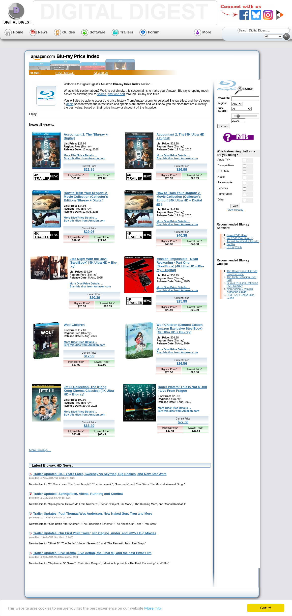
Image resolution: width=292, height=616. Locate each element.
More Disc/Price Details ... (80, 155)
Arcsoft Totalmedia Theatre (243, 241)
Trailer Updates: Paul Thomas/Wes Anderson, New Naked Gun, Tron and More (92, 513)
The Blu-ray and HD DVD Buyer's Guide (242, 273)
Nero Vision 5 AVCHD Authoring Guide (240, 290)
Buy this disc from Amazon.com (84, 158)
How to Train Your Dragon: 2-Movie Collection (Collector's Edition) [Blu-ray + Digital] (86, 196)
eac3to (231, 244)
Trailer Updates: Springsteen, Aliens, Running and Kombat (78, 494)
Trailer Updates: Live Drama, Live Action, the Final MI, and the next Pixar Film (92, 553)
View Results (235, 209)
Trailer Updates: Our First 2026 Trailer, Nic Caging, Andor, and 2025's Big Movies (94, 533)
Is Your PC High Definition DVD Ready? (242, 284)
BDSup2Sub (234, 247)
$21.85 (89, 169)
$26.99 (181, 169)
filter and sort (116, 94)
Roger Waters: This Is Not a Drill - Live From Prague (182, 388)
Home (13, 32)
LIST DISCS (64, 73)
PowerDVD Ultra (237, 235)
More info (152, 608)
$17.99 (89, 356)
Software (93, 32)
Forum (149, 32)
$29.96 (89, 232)
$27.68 (183, 422)
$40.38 (181, 235)
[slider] (238, 115)
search (101, 94)
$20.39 (94, 298)
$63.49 (89, 426)
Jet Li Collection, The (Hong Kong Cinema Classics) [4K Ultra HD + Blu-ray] (89, 390)
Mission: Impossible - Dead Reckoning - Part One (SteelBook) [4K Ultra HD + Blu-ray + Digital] (180, 264)
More (202, 32)
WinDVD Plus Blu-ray (240, 238)
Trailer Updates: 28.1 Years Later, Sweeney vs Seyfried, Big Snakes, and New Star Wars (100, 474)
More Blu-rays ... (40, 450)
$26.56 (181, 363)
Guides (64, 32)
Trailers (122, 32)
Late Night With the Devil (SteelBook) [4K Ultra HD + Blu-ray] (93, 262)
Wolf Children (74, 325)
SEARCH (100, 73)
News (38, 32)
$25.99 (181, 301)
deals (69, 104)
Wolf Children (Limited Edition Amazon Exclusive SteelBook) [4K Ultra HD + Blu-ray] (179, 328)
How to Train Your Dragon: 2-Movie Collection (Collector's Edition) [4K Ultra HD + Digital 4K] (179, 198)
